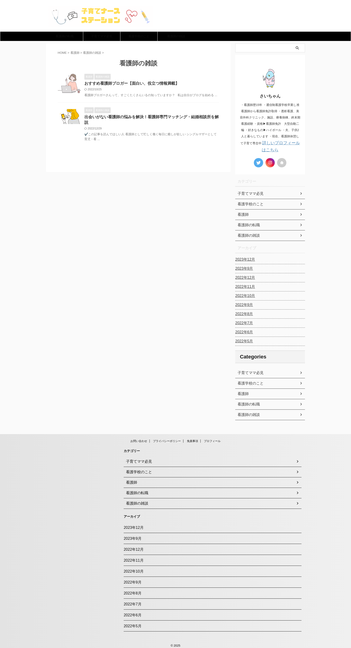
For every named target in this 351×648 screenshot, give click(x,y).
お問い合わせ (138, 439)
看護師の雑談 (176, 36)
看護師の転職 (65, 36)
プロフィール (212, 439)
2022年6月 (243, 331)
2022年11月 (244, 285)
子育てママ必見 (101, 36)
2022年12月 (244, 276)
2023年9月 (243, 267)
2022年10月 (244, 294)
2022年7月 (243, 322)
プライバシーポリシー (167, 439)
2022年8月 (243, 312)
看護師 (242, 392)
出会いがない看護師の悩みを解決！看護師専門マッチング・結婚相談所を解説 (149, 118)
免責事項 (192, 439)
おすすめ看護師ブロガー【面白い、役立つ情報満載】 (129, 84)
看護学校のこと (138, 36)
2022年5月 (243, 340)
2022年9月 (243, 303)
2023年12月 (244, 258)
